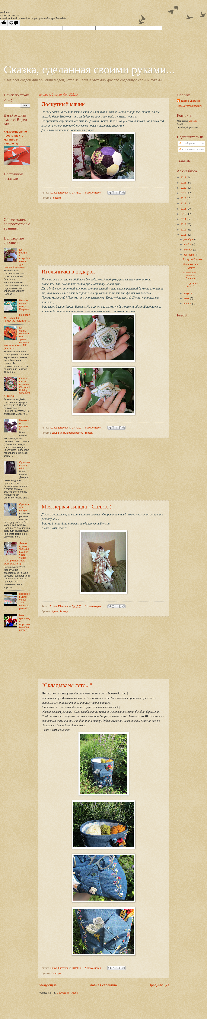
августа (188, 293)
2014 (184, 219)
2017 (184, 203)
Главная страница (102, 985)
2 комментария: (93, 606)
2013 (184, 224)
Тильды (64, 611)
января (187, 303)
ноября (187, 244)
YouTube (193, 121)
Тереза (88, 432)
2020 (184, 187)
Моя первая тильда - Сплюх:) (76, 506)
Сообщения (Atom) (67, 992)
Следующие (47, 985)
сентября (189, 254)
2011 (184, 234)
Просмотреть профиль (189, 105)
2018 (184, 198)
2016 (184, 208)
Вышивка (57, 432)
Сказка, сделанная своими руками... (89, 69)
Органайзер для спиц (24, 465)
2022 (184, 177)
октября (188, 249)
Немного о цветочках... (24, 424)
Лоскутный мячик (63, 104)
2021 (184, 182)
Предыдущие (159, 985)
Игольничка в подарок (68, 271)
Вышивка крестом (73, 432)
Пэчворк (56, 197)
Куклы (55, 611)
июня (186, 298)
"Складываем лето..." (67, 685)
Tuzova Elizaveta (190, 100)
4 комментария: (93, 192)
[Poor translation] (14, 23)
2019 (184, 193)
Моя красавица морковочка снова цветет (24, 622)
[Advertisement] (103, 234)
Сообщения (187, 143)
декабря (188, 239)
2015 (184, 214)
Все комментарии (190, 149)
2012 (184, 229)
